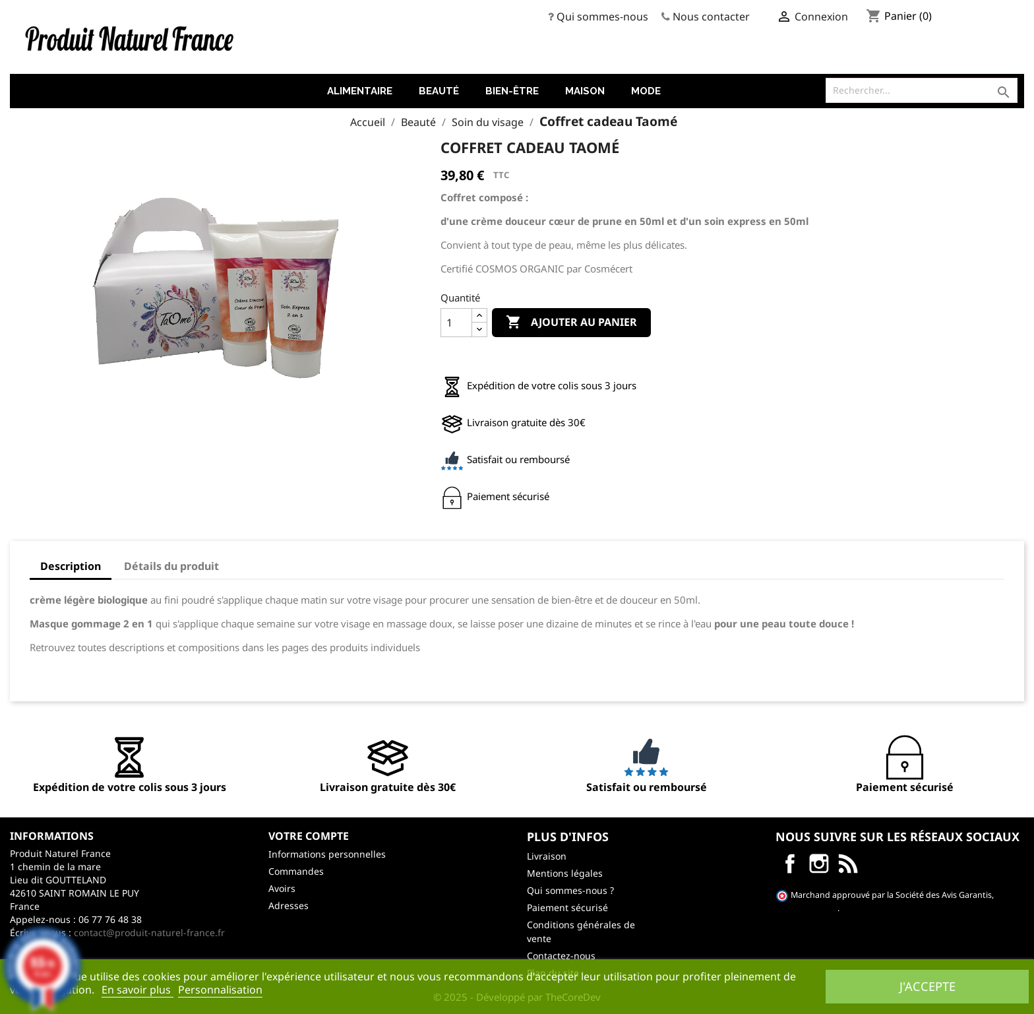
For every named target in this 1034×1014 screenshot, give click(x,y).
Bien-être (512, 91)
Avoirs (281, 888)
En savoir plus (137, 989)
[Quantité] (456, 322)
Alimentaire (359, 91)
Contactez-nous (561, 955)
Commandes (296, 871)
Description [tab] (70, 566)
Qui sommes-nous (602, 16)
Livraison (546, 856)
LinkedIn (848, 863)
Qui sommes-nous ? (570, 890)
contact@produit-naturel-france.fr (149, 932)
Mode (646, 91)
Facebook (790, 863)
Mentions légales (565, 873)
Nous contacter (711, 16)
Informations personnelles (327, 854)
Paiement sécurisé (567, 907)
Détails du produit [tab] (171, 566)
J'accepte (927, 986)
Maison (585, 91)
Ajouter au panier (571, 322)
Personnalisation (220, 989)
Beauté (439, 91)
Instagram (819, 863)
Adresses (288, 905)
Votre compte (308, 836)
